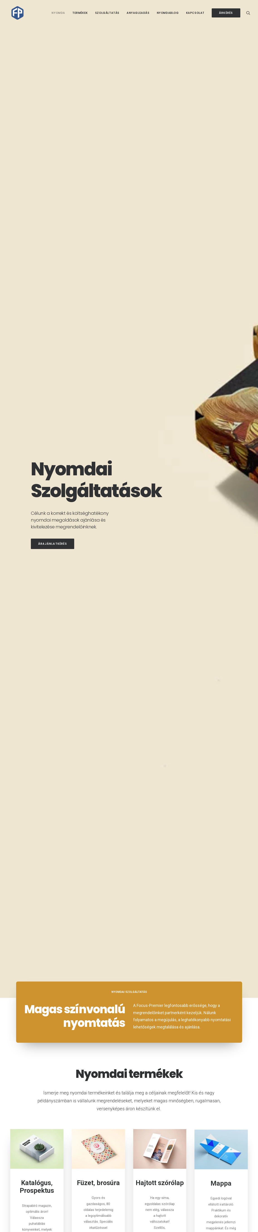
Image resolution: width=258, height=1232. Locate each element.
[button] (248, 13)
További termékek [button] (129, 610)
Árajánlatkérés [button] (52, 119)
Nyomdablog (168, 13)
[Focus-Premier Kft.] (15, 13)
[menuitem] (58, 13)
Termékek (80, 13)
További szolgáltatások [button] (129, 920)
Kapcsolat (195, 13)
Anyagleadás (138, 13)
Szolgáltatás (107, 13)
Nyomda (58, 13)
